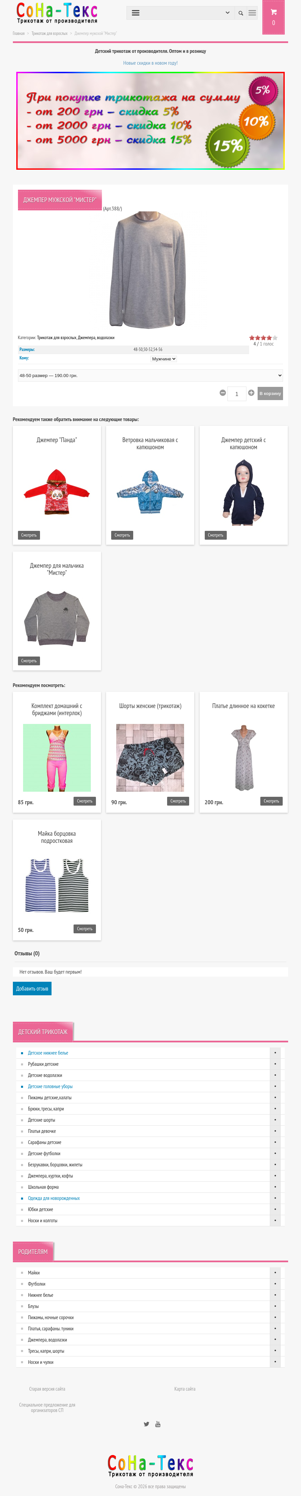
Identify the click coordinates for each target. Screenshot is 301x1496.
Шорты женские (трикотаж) (150, 705)
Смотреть (29, 535)
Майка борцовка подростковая (57, 837)
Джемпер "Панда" (57, 439)
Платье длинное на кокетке (243, 705)
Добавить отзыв (32, 988)
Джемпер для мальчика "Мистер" (57, 569)
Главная (19, 33)
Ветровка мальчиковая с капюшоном (150, 443)
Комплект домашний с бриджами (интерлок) (57, 709)
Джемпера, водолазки (96, 337)
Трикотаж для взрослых (49, 33)
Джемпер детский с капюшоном (243, 443)
